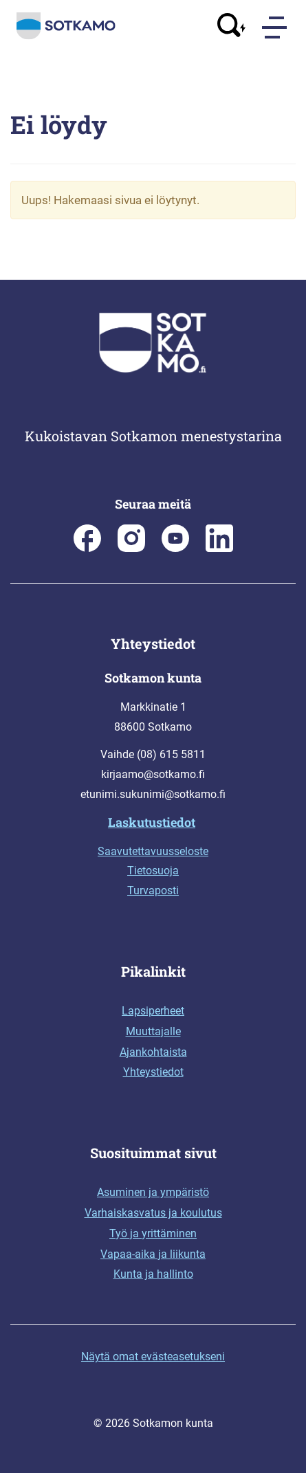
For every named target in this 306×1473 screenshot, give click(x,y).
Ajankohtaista (153, 1052)
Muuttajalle (153, 1031)
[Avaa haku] (231, 27)
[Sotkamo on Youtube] (175, 548)
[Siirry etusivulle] (66, 36)
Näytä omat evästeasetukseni (153, 1356)
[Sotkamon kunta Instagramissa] (131, 548)
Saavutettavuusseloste (153, 851)
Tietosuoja (153, 870)
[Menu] (275, 27)
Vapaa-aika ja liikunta (153, 1254)
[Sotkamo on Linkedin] (219, 548)
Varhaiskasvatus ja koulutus (153, 1212)
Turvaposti (153, 890)
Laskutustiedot (151, 822)
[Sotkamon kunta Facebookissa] (87, 548)
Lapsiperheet (153, 1010)
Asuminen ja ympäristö (153, 1192)
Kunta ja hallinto (153, 1274)
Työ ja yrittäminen (153, 1233)
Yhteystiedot (153, 1071)
